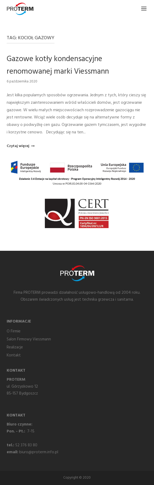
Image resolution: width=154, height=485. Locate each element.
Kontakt (14, 355)
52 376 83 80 (26, 445)
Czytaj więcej (20, 146)
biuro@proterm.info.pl (38, 452)
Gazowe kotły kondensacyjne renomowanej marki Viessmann (58, 65)
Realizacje (15, 347)
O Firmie (14, 331)
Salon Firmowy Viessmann (29, 339)
